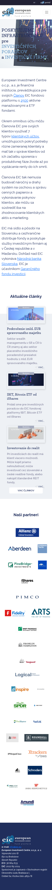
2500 (24, 100)
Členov (18, 95)
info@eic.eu (15, 847)
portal (45, 2)
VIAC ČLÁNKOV (26, 490)
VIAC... (41, 367)
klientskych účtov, (25, 136)
